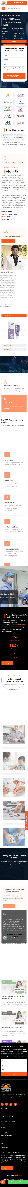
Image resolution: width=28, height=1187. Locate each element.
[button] (3, 330)
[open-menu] (3, 8)
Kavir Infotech (18, 1175)
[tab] (14, 315)
